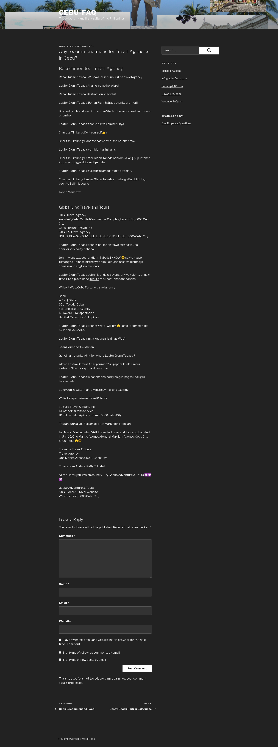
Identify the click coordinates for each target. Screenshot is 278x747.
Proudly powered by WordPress (76, 738)
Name (64, 584)
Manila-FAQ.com (171, 70)
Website (65, 621)
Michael (88, 46)
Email (64, 602)
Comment (67, 536)
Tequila (94, 279)
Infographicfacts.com (174, 78)
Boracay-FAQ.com (172, 86)
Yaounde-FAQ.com (172, 101)
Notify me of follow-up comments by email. (91, 652)
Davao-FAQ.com (171, 93)
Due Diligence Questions (176, 123)
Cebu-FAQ (78, 12)
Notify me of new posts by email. (84, 659)
